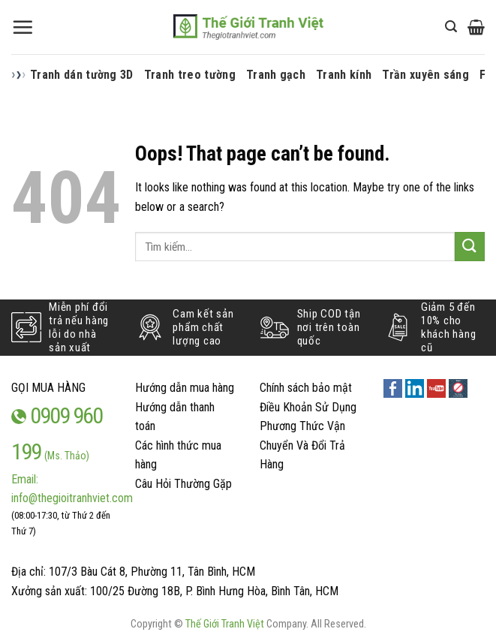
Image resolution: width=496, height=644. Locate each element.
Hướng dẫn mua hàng (184, 388)
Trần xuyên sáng (425, 75)
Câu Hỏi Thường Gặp (183, 484)
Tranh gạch (275, 75)
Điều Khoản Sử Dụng (308, 407)
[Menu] (22, 27)
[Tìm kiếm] (451, 26)
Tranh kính (343, 75)
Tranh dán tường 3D (82, 75)
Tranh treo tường (190, 75)
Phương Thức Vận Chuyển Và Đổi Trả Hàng (302, 445)
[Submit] (470, 246)
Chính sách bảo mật (306, 388)
